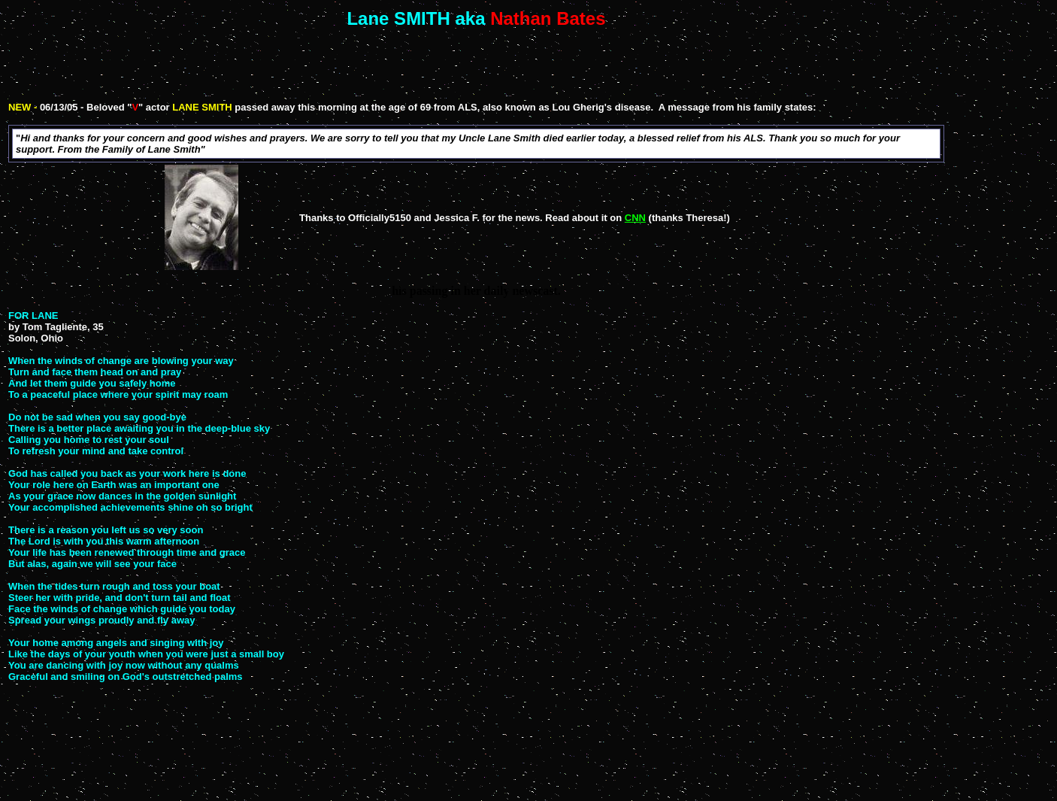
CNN (635, 217)
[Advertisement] (480, 63)
